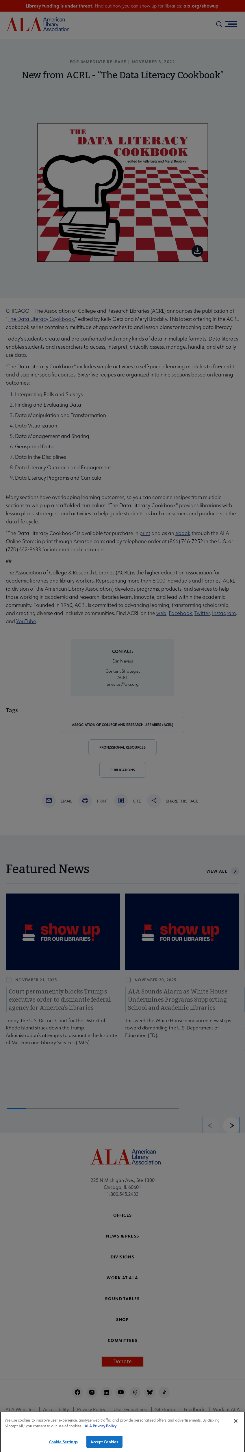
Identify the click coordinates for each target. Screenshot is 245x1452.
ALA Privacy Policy (100, 1429)
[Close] (235, 1424)
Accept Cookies (104, 1444)
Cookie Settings (63, 1444)
